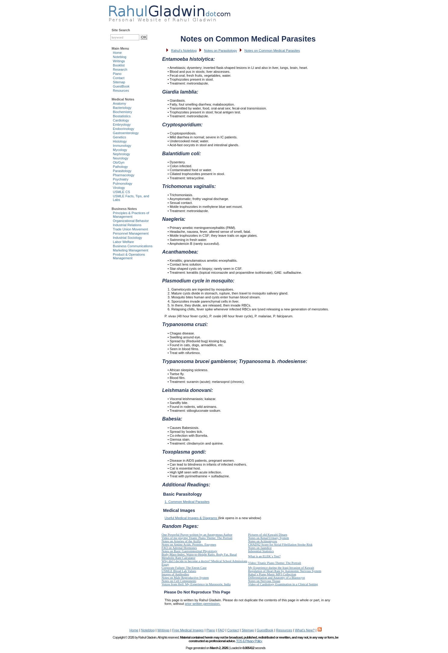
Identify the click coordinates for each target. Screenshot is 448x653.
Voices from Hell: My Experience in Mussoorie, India (196, 584)
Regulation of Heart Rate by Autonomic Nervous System (284, 571)
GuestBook (121, 86)
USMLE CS (121, 192)
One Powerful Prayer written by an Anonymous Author (197, 534)
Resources (121, 90)
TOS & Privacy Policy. (249, 641)
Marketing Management (130, 250)
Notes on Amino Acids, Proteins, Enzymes (189, 544)
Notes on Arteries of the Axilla (181, 541)
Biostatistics (122, 116)
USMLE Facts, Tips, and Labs (131, 198)
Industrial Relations (127, 225)
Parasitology (122, 171)
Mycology (120, 150)
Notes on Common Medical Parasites (272, 50)
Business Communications (133, 246)
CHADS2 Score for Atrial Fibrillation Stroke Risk (280, 544)
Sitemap (119, 82)
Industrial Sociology (127, 237)
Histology (120, 141)
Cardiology (121, 120)
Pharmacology (123, 175)
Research (120, 69)
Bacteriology (122, 107)
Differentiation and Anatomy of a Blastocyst (276, 577)
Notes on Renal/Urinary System (268, 538)
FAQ (221, 630)
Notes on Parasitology (220, 50)
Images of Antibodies (175, 574)
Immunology (122, 145)
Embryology (122, 124)
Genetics (119, 137)
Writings (119, 61)
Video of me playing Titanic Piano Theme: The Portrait (197, 538)
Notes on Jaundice (260, 548)
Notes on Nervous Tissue (264, 581)
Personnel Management (131, 233)
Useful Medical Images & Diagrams (191, 518)
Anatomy (119, 103)
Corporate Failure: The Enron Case (184, 567)
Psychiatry (120, 179)
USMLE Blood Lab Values (179, 571)
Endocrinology (123, 129)
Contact (119, 78)
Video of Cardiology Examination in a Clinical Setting (283, 584)
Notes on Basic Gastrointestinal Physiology (189, 551)
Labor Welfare (123, 242)
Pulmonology (122, 183)
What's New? (305, 630)
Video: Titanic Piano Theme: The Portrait (274, 563)
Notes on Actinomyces (262, 541)
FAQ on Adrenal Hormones (179, 548)
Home (117, 52)
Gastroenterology (126, 133)
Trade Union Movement (130, 229)
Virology (119, 187)
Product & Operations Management (129, 256)
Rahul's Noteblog (184, 50)
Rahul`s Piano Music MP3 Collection (272, 574)
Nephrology (121, 154)
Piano (117, 73)
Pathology (120, 166)
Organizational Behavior (131, 221)
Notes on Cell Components (179, 581)
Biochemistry (122, 112)
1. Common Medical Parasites (187, 502)
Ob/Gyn (119, 162)
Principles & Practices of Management (131, 214)
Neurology (120, 158)
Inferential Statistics (261, 551)
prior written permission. (203, 603)
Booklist (119, 65)
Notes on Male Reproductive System (185, 577)
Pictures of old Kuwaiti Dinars (267, 534)
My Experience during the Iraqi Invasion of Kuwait (281, 567)
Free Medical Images (187, 630)
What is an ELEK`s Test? (264, 556)
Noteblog (119, 57)
